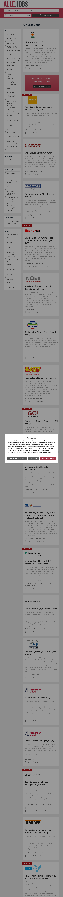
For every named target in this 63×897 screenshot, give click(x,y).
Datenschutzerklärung (45, 452)
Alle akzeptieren (48, 458)
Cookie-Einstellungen (17, 458)
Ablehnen (33, 458)
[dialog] (31, 448)
